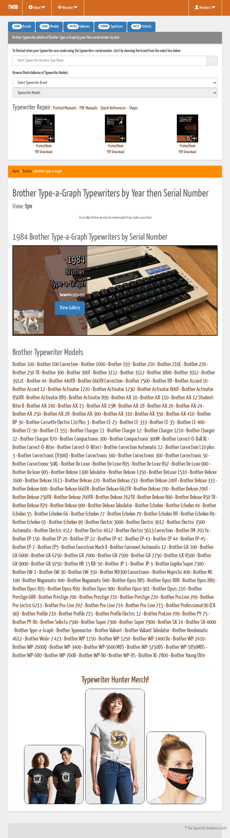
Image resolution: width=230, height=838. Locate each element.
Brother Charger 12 (124, 431)
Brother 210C (169, 364)
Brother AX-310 (118, 414)
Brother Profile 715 (76, 614)
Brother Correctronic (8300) (43, 456)
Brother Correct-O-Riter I (79, 447)
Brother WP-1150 (80, 639)
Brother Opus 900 (99, 589)
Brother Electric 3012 (145, 522)
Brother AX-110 (154, 398)
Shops (133, 108)
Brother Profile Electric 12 (118, 614)
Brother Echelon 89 (197, 514)
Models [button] (49, 26)
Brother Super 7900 (137, 622)
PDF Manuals (89, 108)
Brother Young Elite (188, 655)
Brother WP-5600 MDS (104, 647)
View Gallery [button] (70, 307)
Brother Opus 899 (64, 589)
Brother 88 (162, 381)
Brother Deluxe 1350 (127, 472)
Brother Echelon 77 (88, 514)
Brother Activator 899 (88, 398)
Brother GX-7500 (113, 555)
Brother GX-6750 (46, 555)
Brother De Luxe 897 (150, 464)
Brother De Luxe (75, 464)
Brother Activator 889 (46, 398)
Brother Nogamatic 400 (43, 580)
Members (205, 7)
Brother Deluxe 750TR (31, 497)
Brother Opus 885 (128, 580)
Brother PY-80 (24, 622)
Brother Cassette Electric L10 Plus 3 (57, 422)
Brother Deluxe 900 (67, 506)
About (37, 7)
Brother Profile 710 (39, 614)
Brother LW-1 (24, 572)
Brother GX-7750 (146, 555)
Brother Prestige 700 (57, 597)
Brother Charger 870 (38, 439)
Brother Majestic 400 (171, 572)
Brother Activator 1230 (114, 389)
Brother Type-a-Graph (34, 630)
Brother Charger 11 (87, 431)
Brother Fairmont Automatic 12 (138, 547)
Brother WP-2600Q (29, 647)
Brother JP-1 (116, 564)
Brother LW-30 (52, 572)
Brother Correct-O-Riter (33, 447)
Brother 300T (78, 373)
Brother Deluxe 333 (197, 481)
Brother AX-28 (57, 414)
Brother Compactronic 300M (135, 439)
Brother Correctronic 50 (186, 456)
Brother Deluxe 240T (159, 481)
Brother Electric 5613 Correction (144, 530)
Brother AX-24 (189, 406)
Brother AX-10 (124, 398)
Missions (68, 7)
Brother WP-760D (60, 655)
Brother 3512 (132, 373)
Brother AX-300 (87, 414)
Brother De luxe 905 (30, 472)
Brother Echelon (149, 506)
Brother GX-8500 (179, 555)
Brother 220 (195, 364)
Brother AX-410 (180, 414)
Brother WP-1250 (114, 639)
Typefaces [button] (110, 26)
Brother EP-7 (23, 547)
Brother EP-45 (193, 539)
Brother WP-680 (27, 655)
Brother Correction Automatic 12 (133, 447)
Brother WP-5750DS (145, 647)
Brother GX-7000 (79, 555)
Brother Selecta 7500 (59, 622)
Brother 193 (119, 364)
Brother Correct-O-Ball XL (185, 439)
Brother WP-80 (92, 655)
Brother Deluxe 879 (29, 506)
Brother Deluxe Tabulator (110, 506)
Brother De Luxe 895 (111, 464)
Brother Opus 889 (198, 580)
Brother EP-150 (26, 539)
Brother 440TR (62, 381)
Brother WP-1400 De (151, 639)
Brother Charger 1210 (163, 431)
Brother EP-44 (165, 539)
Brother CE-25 (104, 422)
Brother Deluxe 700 (151, 489)
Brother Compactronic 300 (83, 439)
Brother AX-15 (71, 406)
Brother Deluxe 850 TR (195, 497)
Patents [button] (141, 26)
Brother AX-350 (149, 414)
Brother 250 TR (25, 373)
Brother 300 (53, 373)
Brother (27, 171)
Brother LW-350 (82, 572)
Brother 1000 (93, 364)
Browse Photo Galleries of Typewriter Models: (40, 73)
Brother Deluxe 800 (155, 497)
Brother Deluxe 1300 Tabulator (78, 472)
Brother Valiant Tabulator (147, 630)
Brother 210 (144, 364)
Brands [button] (21, 26)
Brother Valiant (108, 630)
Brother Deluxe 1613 (43, 481)
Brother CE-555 (53, 431)
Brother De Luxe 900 (190, 464)
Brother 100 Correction (57, 364)
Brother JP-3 (141, 564)
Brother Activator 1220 (69, 389)
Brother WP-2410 (188, 639)
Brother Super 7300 (98, 622)
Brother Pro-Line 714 (104, 605)
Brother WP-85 (122, 655)
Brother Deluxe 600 (29, 489)
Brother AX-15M (101, 406)
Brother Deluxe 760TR (73, 497)
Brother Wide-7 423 (43, 639)
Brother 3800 (159, 373)
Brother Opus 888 (163, 580)
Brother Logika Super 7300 (180, 564)
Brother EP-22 (82, 539)
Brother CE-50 (24, 431)
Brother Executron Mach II (84, 547)
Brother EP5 (48, 547)
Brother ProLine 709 (161, 614)
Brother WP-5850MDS (185, 647)
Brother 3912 (186, 373)
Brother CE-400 (190, 422)
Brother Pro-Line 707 (63, 605)
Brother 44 (36, 381)
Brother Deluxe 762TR (115, 497)
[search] (115, 83)
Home (16, 171)
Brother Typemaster (74, 630)
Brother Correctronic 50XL (35, 464)
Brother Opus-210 (169, 589)
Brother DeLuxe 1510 (168, 472)
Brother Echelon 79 (124, 514)
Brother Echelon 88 (161, 514)
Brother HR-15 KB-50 (83, 564)
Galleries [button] (78, 26)
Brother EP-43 (137, 539)
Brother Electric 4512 (53, 530)
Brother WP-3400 (65, 647)
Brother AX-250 (26, 414)
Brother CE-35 (162, 422)
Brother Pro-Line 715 (144, 605)
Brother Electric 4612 (94, 530)
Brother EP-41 (110, 539)
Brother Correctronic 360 (140, 456)
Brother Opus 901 (134, 589)
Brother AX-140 (41, 406)
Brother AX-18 (131, 406)
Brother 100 (23, 364)
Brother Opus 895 (28, 589)
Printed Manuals (65, 108)
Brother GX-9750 (46, 564)
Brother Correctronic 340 (93, 456)
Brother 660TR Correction (100, 381)
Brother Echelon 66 (51, 514)
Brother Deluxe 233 (120, 481)
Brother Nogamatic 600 (88, 580)
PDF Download (43, 152)
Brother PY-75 (194, 614)
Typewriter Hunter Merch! (115, 680)
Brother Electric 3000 (104, 522)
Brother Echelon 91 (29, 522)
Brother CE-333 (133, 422)
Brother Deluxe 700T (189, 489)
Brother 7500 (138, 381)
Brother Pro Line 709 (179, 597)
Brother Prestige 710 (98, 597)
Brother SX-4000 (201, 622)
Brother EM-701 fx (192, 530)
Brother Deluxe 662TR (111, 489)
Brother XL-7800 (153, 655)
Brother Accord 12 (28, 389)
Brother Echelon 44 (183, 506)
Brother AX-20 (160, 406)
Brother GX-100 (183, 547)
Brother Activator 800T (158, 389)
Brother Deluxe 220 (82, 481)
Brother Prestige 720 (139, 597)
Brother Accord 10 (191, 381)
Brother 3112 (105, 373)
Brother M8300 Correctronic (124, 572)
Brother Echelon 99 (66, 522)
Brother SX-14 (170, 622)
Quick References (113, 108)
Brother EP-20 (54, 539)
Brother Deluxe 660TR (69, 489)
